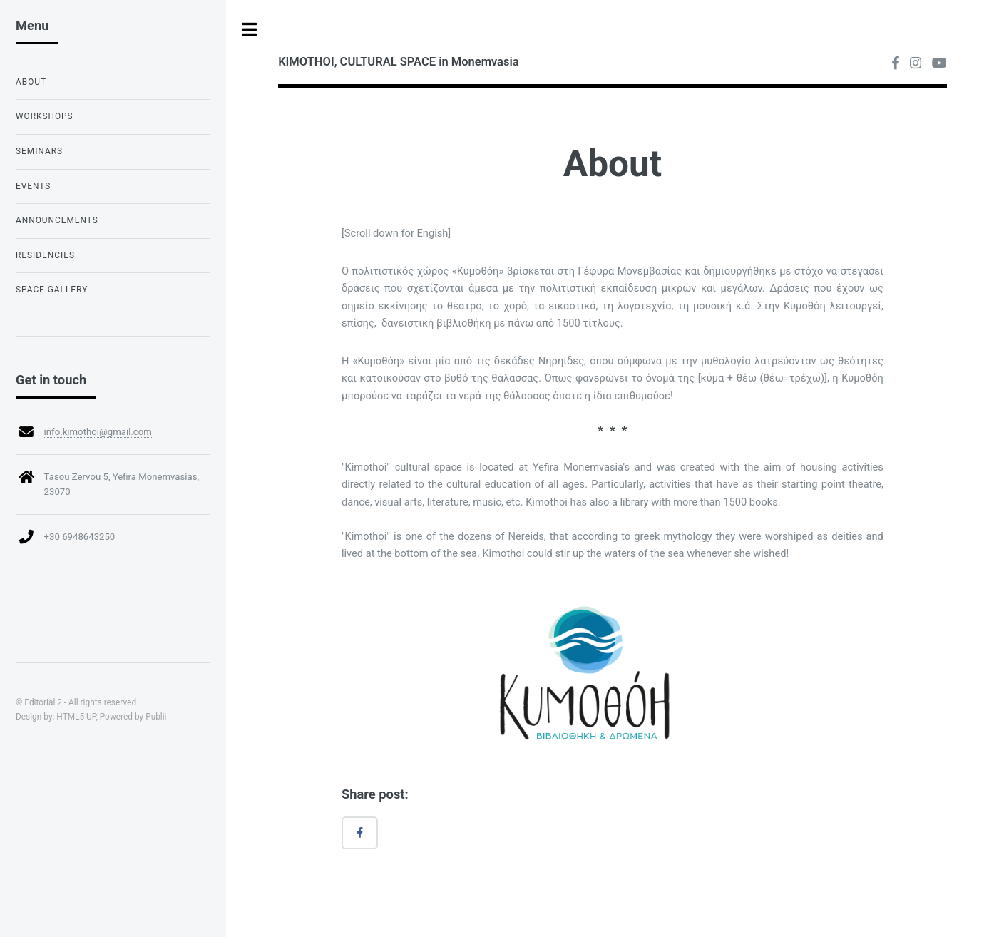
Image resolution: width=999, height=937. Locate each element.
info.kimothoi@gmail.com (98, 431)
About (31, 82)
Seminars (39, 151)
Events (33, 186)
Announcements (57, 220)
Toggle (249, 29)
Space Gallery (52, 290)
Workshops (44, 116)
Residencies (45, 255)
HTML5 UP (76, 717)
